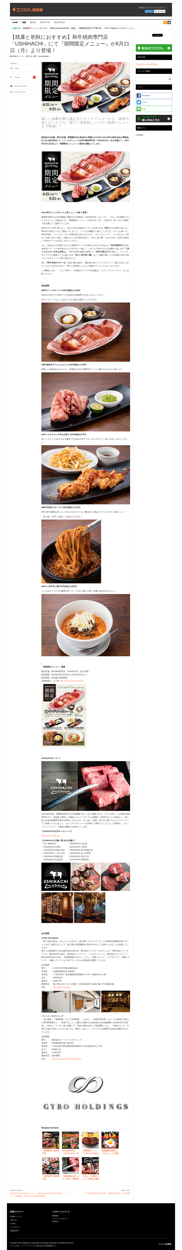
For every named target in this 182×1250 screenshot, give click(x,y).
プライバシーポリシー (60, 1219)
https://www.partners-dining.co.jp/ (66, 1059)
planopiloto (45, 56)
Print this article (18, 92)
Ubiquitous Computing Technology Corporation (39, 1243)
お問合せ (55, 1221)
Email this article (18, 86)
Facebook (143, 96)
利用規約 (55, 1216)
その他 (12, 1224)
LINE (141, 109)
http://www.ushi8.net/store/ (71, 681)
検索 (24, 22)
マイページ (44, 22)
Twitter (16, 68)
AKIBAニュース (18, 56)
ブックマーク (59, 22)
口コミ (33, 22)
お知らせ (13, 1220)
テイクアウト (15, 1227)
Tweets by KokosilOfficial (147, 64)
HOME (15, 22)
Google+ (17, 77)
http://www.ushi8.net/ (50, 836)
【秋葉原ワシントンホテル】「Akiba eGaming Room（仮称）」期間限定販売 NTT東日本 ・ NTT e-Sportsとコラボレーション (78, 28)
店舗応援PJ (14, 1231)
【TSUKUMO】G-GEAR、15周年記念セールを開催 (107, 1193)
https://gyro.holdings (62, 987)
